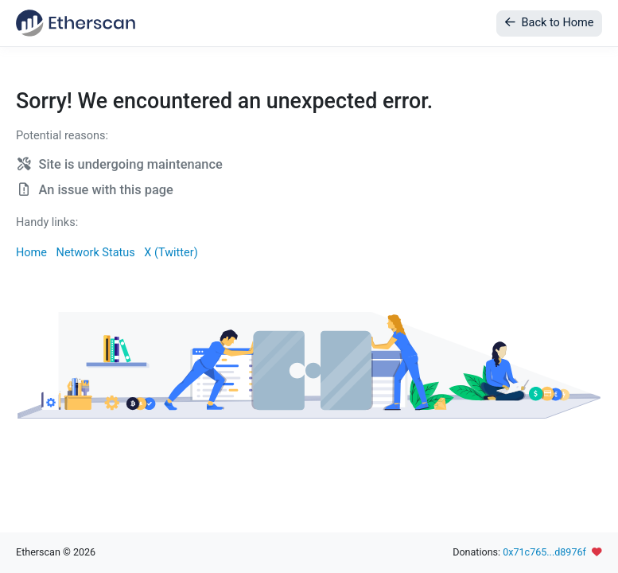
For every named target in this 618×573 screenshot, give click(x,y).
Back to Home (549, 22)
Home (31, 252)
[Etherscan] (75, 23)
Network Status (95, 252)
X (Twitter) (170, 252)
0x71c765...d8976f (544, 552)
